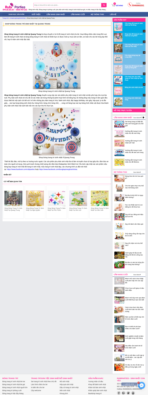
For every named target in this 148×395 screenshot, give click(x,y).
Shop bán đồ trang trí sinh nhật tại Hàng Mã (134, 67)
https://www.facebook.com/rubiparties (21, 169)
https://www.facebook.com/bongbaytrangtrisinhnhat (58, 169)
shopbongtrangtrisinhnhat (17, 18)
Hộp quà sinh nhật (66, 384)
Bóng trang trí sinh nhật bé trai (13, 381)
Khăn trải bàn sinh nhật (97, 387)
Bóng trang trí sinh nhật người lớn (14, 387)
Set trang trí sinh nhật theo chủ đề (43, 381)
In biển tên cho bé (37, 387)
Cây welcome (36, 390)
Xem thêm (136, 117)
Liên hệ (113, 14)
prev (6, 202)
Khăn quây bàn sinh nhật (97, 390)
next (107, 202)
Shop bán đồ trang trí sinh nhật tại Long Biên (134, 35)
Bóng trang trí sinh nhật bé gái (13, 384)
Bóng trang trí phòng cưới (11, 390)
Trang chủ (5, 18)
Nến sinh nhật (65, 390)
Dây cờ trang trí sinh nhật (69, 387)
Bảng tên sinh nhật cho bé (134, 87)
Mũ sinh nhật (64, 381)
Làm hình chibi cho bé (39, 384)
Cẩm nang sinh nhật (55, 14)
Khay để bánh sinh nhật (97, 384)
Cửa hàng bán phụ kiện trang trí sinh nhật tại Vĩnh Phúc (134, 78)
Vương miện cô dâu (95, 381)
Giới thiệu (36, 14)
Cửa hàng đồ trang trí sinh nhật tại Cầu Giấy (134, 45)
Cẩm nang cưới (78, 14)
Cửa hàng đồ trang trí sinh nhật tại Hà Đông (134, 24)
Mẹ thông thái (97, 14)
